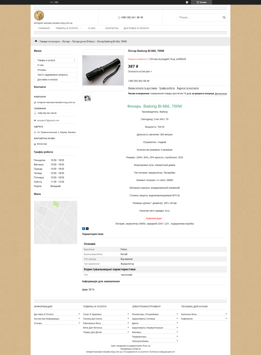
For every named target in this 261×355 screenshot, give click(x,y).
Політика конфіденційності (162, 352)
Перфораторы (139, 336)
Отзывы (41, 70)
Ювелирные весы (92, 323)
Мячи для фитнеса (92, 327)
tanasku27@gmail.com (48, 120)
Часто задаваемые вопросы (52, 74)
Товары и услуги (67, 28)
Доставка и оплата (136, 28)
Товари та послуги (49, 41)
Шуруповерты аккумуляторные (147, 327)
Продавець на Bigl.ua (131, 349)
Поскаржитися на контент (136, 352)
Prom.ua (146, 346)
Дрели (135, 323)
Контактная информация (46, 318)
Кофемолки (187, 318)
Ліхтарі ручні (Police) (83, 41)
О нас (92, 28)
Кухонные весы (189, 314)
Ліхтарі (66, 41)
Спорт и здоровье (92, 314)
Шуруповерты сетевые (143, 318)
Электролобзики (140, 341)
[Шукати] (224, 17)
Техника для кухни (92, 318)
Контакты (111, 28)
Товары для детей (92, 332)
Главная (44, 28)
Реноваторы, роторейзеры (145, 314)
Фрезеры (136, 332)
